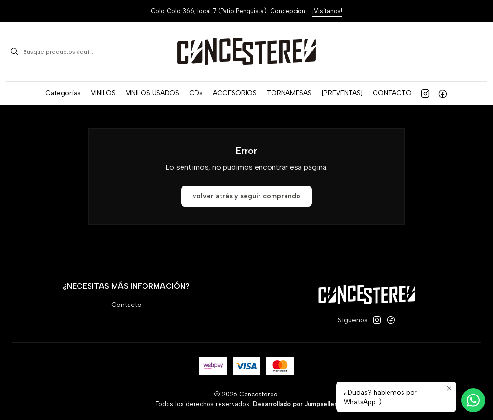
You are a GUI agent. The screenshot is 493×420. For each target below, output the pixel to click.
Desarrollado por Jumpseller (295, 403)
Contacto (126, 305)
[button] (63, 93)
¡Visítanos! (327, 10)
